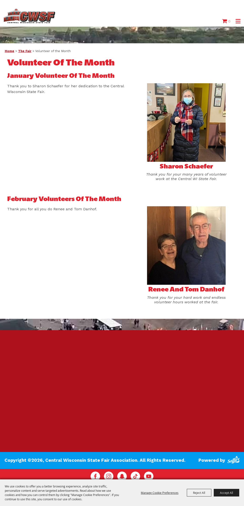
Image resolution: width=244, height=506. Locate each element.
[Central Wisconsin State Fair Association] (29, 15)
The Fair (24, 51)
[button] (238, 21)
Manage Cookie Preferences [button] (159, 493)
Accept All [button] (226, 493)
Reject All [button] (199, 493)
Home (9, 51)
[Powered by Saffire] (233, 460)
